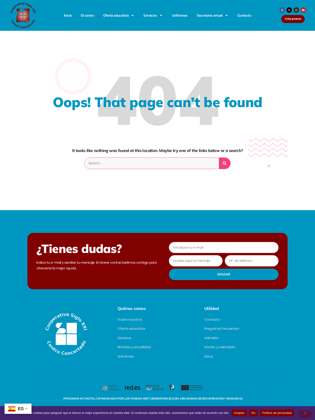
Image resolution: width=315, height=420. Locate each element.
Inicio (68, 15)
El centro (87, 15)
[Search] (224, 163)
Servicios (153, 15)
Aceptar (239, 413)
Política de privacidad (277, 413)
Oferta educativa (118, 15)
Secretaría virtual (212, 15)
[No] (305, 414)
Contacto (244, 15)
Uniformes (180, 15)
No (253, 413)
